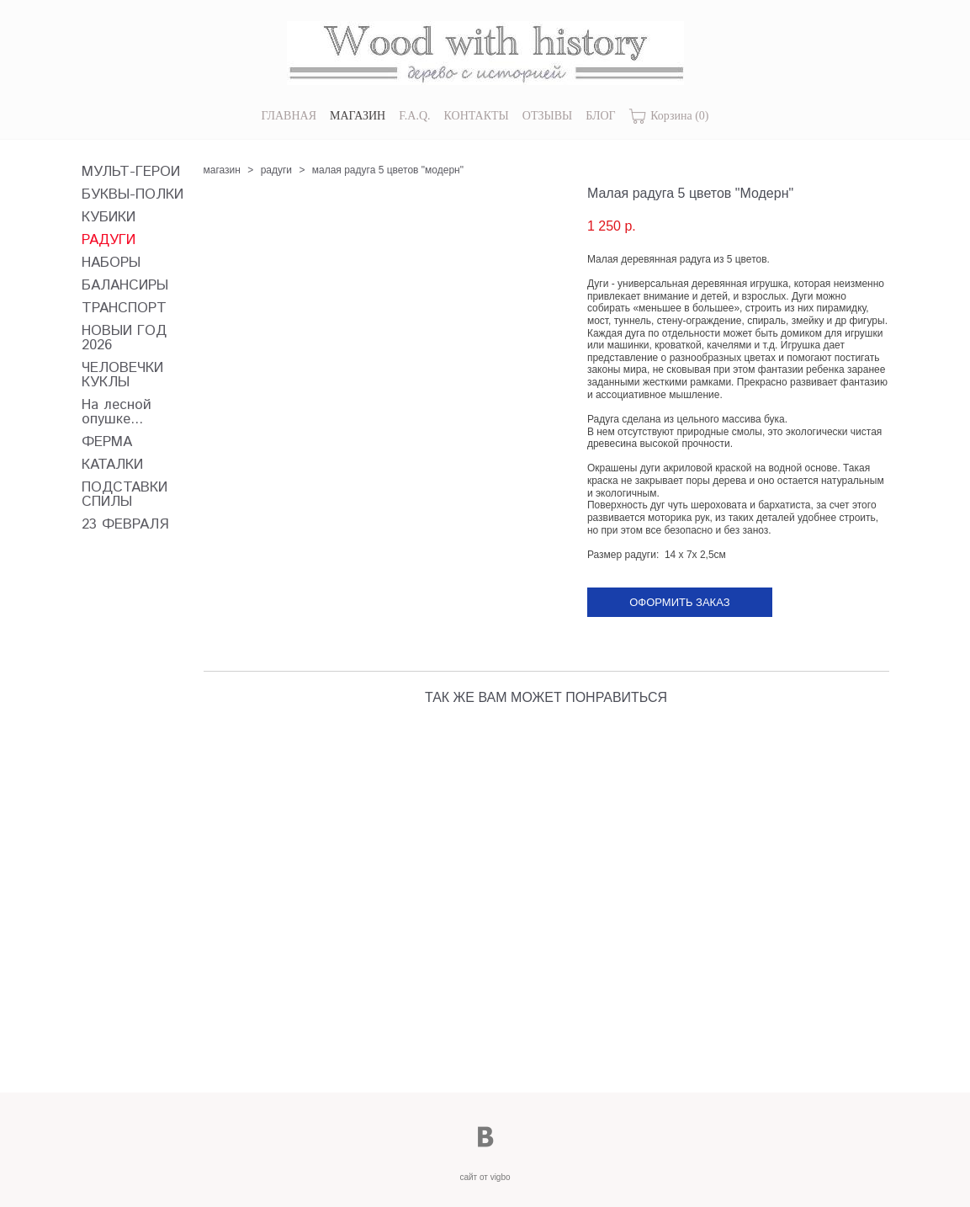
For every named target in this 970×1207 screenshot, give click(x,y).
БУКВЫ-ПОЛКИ (132, 195)
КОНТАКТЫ (476, 115)
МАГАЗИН (357, 115)
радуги (276, 170)
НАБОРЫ (111, 263)
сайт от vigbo (484, 1177)
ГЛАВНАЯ (288, 115)
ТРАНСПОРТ (124, 308)
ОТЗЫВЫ (547, 115)
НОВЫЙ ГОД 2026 (124, 338)
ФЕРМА (107, 442)
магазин (222, 170)
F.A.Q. (414, 115)
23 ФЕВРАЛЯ (125, 525)
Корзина (669, 116)
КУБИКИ (108, 217)
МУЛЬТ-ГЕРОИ (131, 172)
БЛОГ (600, 115)
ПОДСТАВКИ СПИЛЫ (124, 495)
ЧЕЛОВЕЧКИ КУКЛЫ (122, 375)
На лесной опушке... (116, 412)
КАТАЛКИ (112, 465)
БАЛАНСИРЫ (125, 286)
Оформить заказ (679, 602)
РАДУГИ (108, 240)
